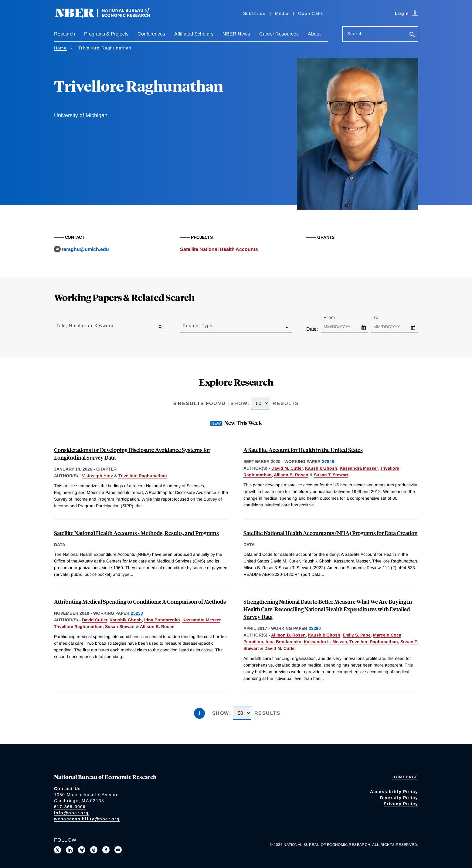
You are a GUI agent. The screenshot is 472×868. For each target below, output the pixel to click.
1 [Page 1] (199, 713)
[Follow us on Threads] (93, 849)
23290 (315, 628)
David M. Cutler (287, 468)
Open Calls (310, 13)
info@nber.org (71, 812)
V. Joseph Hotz (97, 475)
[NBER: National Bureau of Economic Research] (107, 16)
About (314, 33)
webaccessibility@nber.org (87, 818)
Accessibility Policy (394, 791)
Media (282, 13)
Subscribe (254, 13)
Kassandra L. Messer (325, 641)
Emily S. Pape (357, 635)
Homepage (405, 777)
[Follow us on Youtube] (118, 849)
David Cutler (94, 619)
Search (355, 34)
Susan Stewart (120, 626)
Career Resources (279, 33)
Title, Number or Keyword (85, 325)
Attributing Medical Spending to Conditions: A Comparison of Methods (140, 601)
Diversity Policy (399, 797)
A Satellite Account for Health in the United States (303, 450)
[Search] (412, 35)
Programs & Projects (106, 33)
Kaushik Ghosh (321, 468)
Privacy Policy (401, 803)
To (381, 317)
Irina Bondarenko (162, 619)
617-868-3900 (70, 806)
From (335, 317)
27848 (328, 461)
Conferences (151, 33)
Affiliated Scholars (193, 33)
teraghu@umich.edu (85, 249)
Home (60, 48)
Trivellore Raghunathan (142, 475)
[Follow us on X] (57, 849)
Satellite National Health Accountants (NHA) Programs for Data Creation (330, 533)
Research (64, 33)
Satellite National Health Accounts (219, 249)
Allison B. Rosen (291, 474)
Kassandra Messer (359, 468)
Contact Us (67, 788)
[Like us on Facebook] (106, 849)
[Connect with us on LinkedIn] (69, 849)
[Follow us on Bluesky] (81, 849)
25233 (137, 613)
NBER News (236, 33)
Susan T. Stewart (331, 474)
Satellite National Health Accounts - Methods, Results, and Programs (136, 533)
